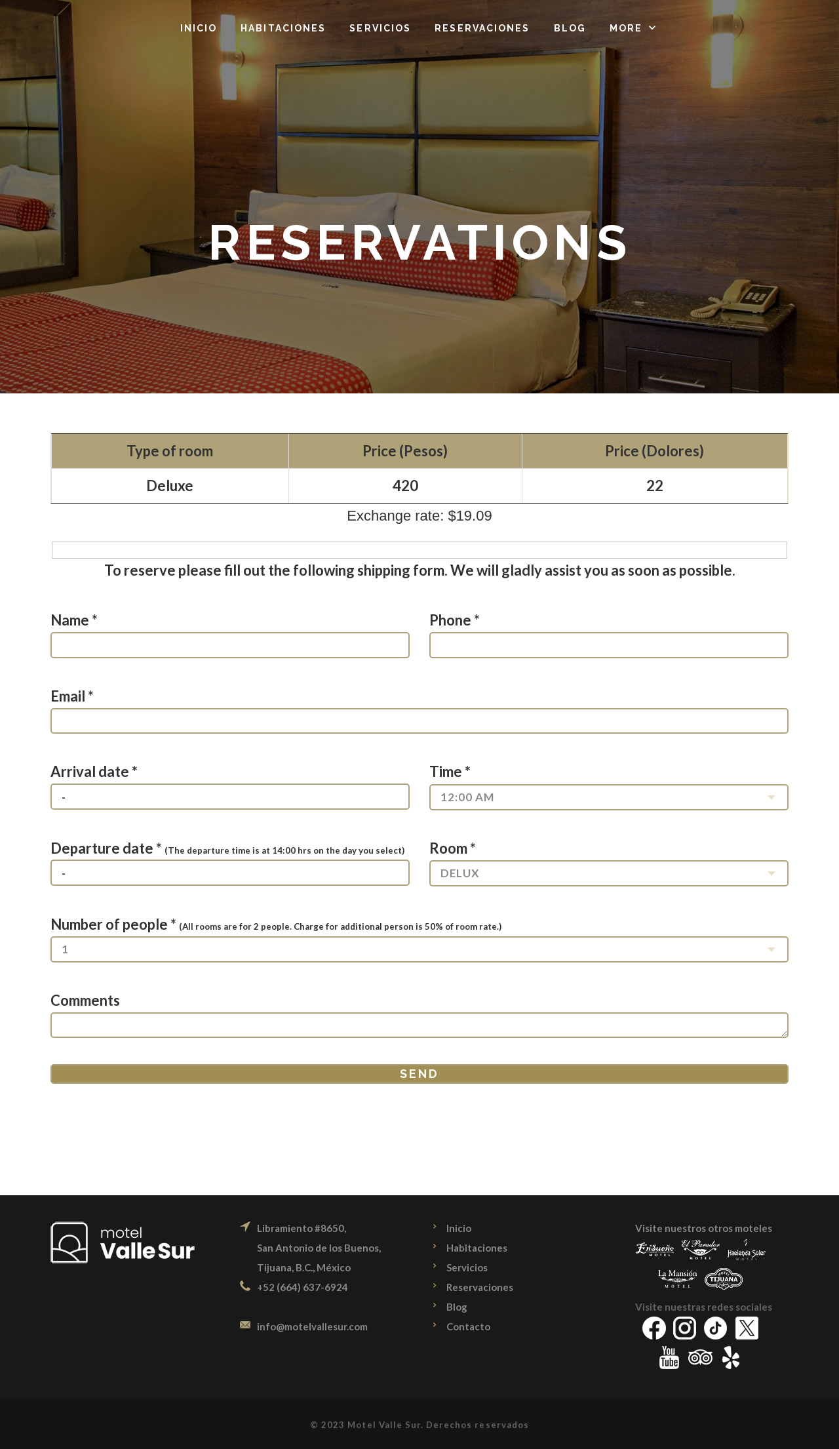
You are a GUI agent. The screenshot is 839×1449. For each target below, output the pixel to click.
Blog (456, 1307)
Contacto (468, 1326)
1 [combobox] (65, 949)
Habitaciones (476, 1248)
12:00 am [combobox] (467, 797)
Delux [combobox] (460, 873)
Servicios (467, 1267)
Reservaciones (479, 1287)
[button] (634, 28)
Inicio (458, 1228)
